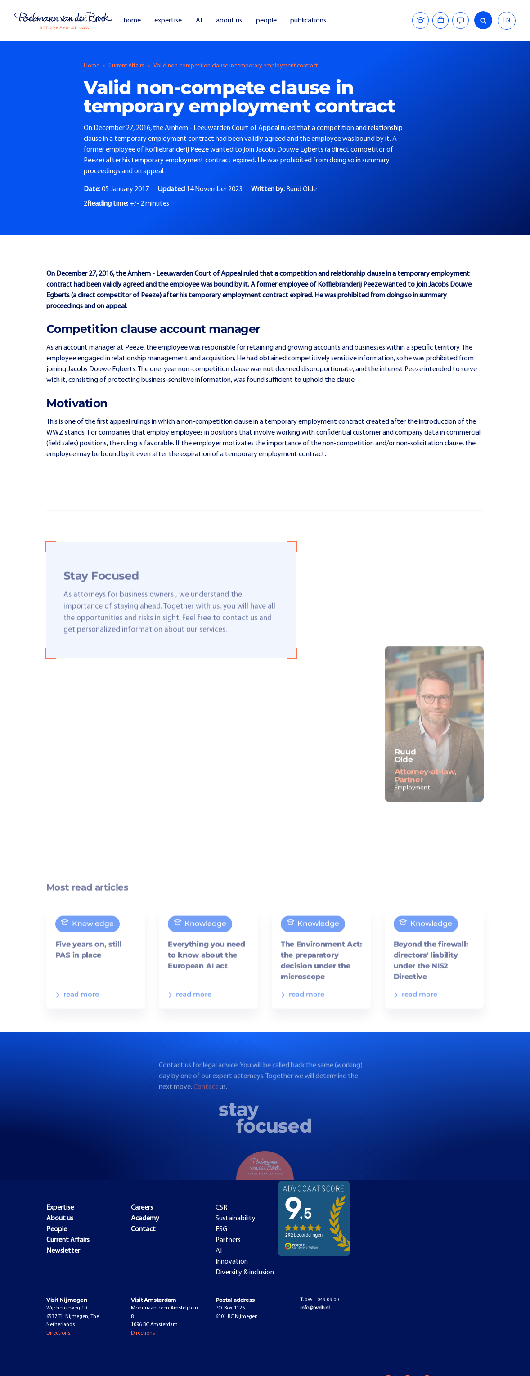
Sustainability (236, 1218)
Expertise (60, 1207)
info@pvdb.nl (315, 1308)
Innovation (232, 1261)
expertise (168, 20)
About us (59, 1218)
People (56, 1229)
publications (309, 20)
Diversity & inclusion (245, 1272)
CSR (221, 1207)
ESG (221, 1229)
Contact (206, 1094)
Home (91, 66)
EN (506, 20)
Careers (142, 1207)
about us (229, 20)
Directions (58, 1333)
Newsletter (63, 1251)
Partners (228, 1240)
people (266, 20)
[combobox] (507, 21)
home (132, 20)
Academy (145, 1218)
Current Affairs (126, 66)
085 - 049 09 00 (319, 1300)
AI (199, 20)
